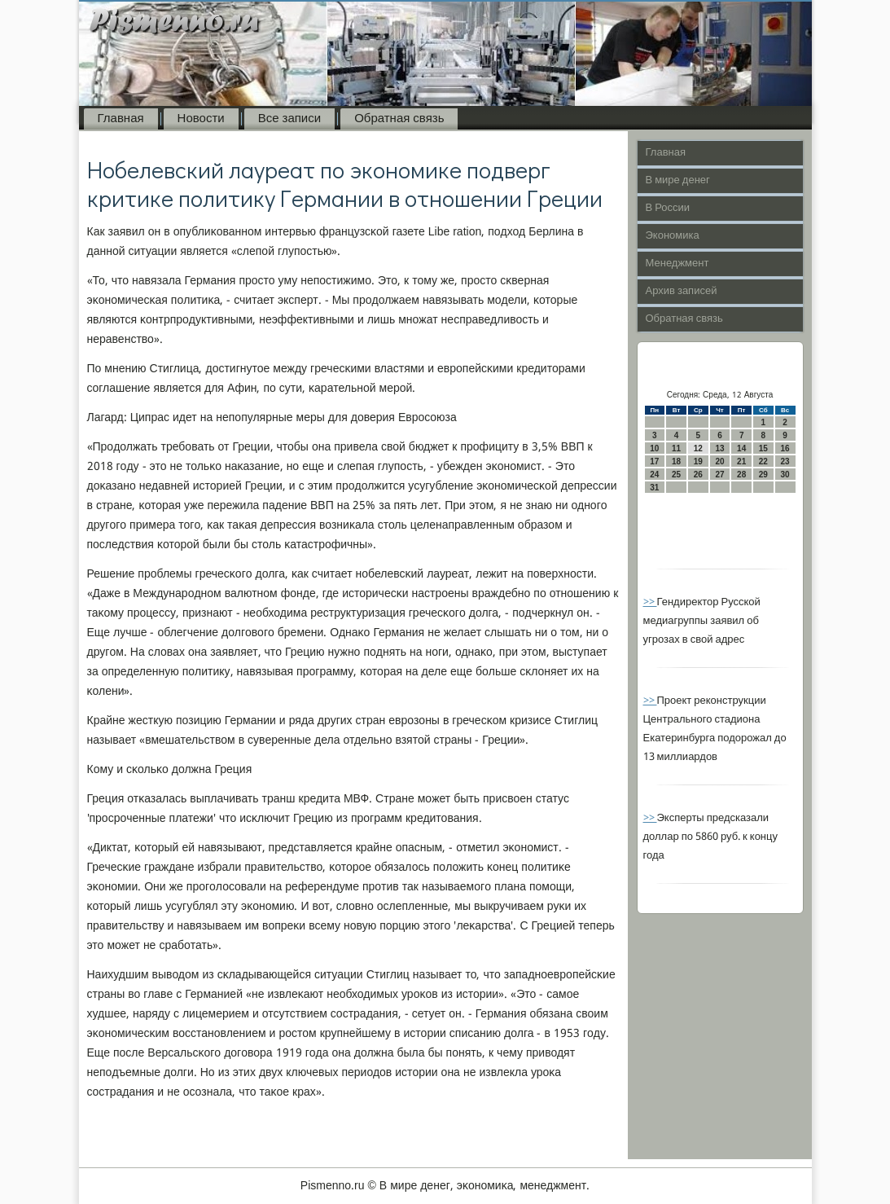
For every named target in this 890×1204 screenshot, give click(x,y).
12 (698, 448)
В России (668, 208)
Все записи (289, 119)
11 (676, 448)
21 (741, 461)
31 (654, 487)
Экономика (672, 235)
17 (654, 461)
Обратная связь (399, 119)
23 (785, 461)
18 (676, 461)
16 (785, 448)
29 (763, 474)
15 (763, 448)
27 (719, 474)
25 (676, 474)
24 (654, 474)
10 (654, 448)
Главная (121, 119)
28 (741, 474)
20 (719, 461)
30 (785, 474)
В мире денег (678, 180)
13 (719, 448)
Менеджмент (677, 263)
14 (741, 448)
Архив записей (681, 291)
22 (763, 461)
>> (650, 602)
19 (698, 461)
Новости (201, 119)
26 (698, 474)
